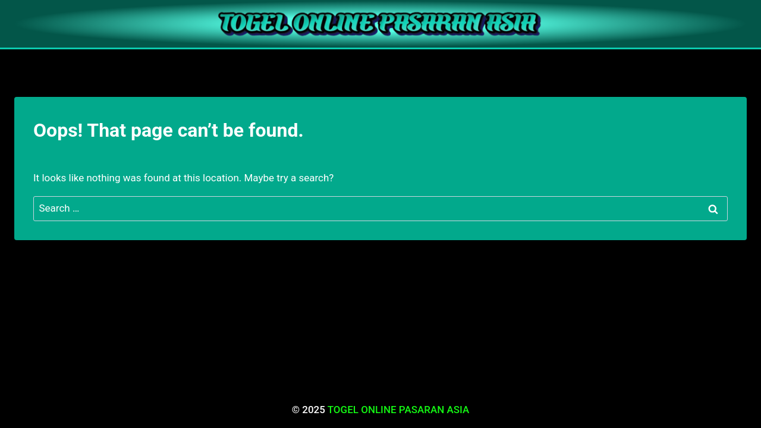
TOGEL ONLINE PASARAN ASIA (399, 410)
